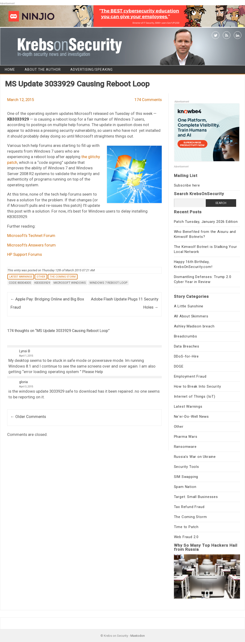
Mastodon (137, 635)
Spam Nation (185, 487)
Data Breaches (186, 346)
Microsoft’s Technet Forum (31, 235)
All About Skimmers (191, 316)
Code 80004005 (20, 282)
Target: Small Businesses (196, 497)
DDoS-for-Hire (186, 356)
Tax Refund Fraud (189, 507)
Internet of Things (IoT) (194, 396)
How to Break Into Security (197, 386)
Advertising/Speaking (91, 69)
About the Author (43, 69)
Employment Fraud (190, 376)
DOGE (179, 366)
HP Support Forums (24, 254)
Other (41, 276)
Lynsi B (24, 351)
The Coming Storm (63, 276)
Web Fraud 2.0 (186, 537)
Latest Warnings (20, 276)
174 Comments (148, 99)
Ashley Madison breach (194, 326)
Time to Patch (186, 527)
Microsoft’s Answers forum (31, 245)
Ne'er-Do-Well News (191, 416)
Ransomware (185, 446)
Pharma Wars (185, 436)
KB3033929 (42, 282)
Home (10, 69)
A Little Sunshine (189, 306)
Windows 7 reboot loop (108, 282)
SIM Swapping (186, 477)
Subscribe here (187, 185)
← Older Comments (28, 416)
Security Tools (186, 467)
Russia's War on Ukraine (195, 457)
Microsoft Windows (70, 282)
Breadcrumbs (185, 336)
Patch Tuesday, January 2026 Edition (206, 221)
